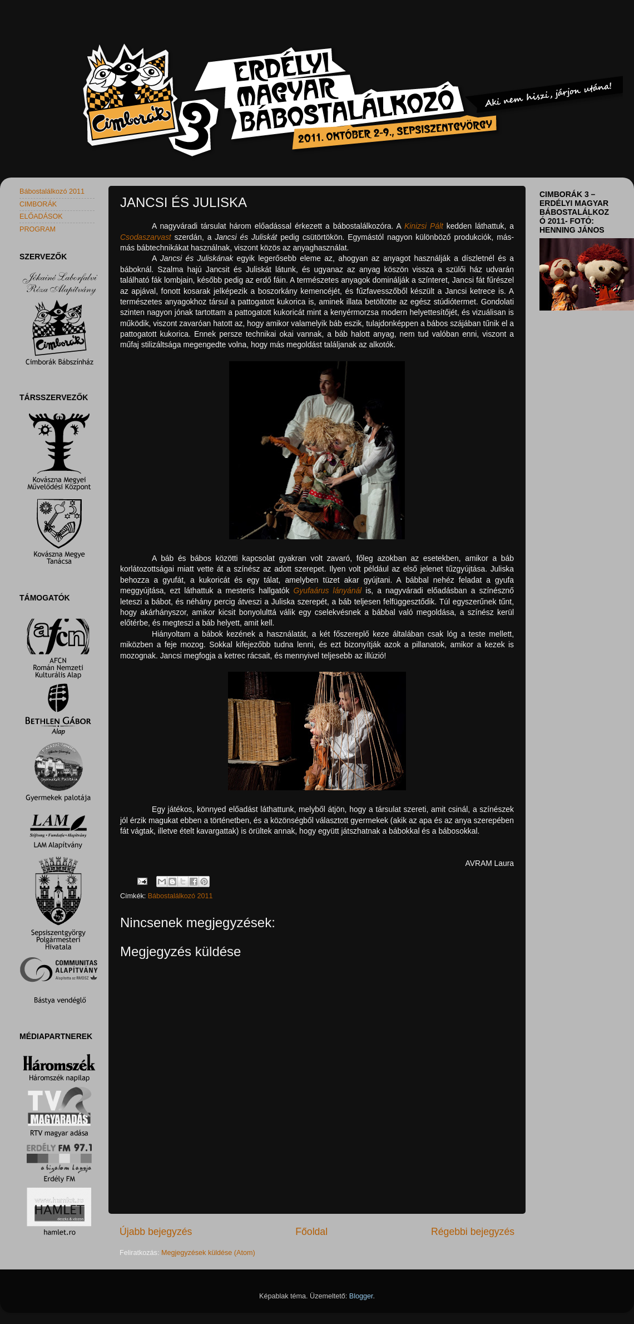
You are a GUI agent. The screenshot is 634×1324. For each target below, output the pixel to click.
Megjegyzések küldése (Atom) (208, 1253)
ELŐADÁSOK (41, 216)
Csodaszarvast (145, 237)
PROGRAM (37, 229)
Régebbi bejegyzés (472, 1231)
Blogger (361, 1296)
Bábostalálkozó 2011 (180, 896)
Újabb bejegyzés (156, 1231)
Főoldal (311, 1231)
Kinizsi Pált (423, 226)
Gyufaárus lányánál (328, 590)
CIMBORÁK (38, 204)
